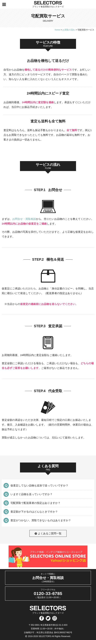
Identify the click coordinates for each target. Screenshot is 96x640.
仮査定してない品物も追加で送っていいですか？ (39, 485)
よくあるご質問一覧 (48, 533)
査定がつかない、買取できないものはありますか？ (41, 520)
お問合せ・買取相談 (24, 218)
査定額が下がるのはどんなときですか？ (34, 511)
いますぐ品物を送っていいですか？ (32, 494)
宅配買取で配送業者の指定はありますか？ (35, 502)
